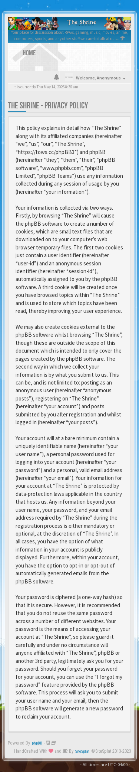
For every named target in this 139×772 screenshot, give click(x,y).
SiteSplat (82, 751)
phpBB (37, 743)
